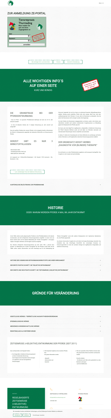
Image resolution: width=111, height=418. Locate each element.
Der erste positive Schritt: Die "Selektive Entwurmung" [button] (55, 265)
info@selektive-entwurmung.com (57, 397)
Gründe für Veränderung (73, 62)
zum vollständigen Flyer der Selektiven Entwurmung (27, 172)
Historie (58, 62)
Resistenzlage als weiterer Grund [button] (55, 331)
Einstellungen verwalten (38, 415)
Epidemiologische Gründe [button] (55, 321)
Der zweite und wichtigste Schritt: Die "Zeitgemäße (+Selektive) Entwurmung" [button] (55, 270)
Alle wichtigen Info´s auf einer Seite (41, 62)
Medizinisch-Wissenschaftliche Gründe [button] (55, 326)
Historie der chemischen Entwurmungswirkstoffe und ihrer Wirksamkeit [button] (55, 260)
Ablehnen (26, 415)
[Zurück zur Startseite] (10, 3)
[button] (101, 3)
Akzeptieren (17, 415)
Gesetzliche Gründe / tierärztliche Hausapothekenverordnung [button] (55, 316)
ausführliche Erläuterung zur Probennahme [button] (55, 185)
